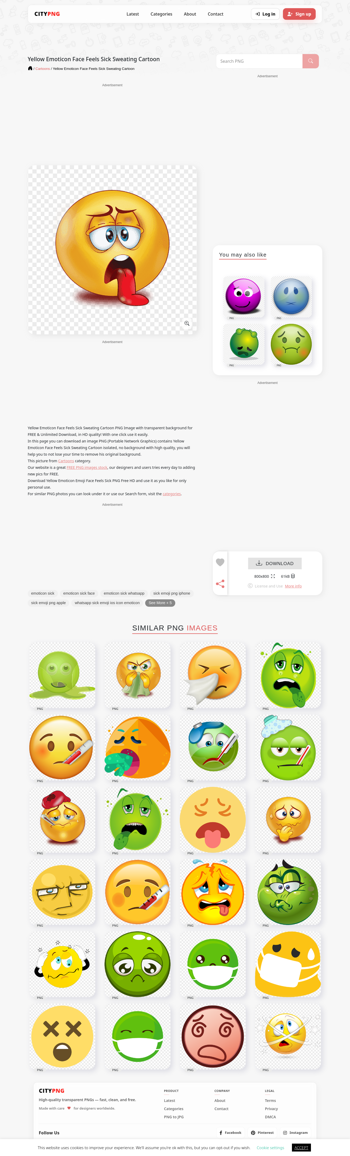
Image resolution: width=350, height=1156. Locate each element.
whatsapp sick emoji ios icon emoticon (107, 603)
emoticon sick (42, 593)
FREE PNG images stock (87, 467)
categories (172, 493)
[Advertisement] (112, 124)
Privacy (271, 1108)
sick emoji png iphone (171, 593)
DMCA (270, 1117)
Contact (215, 14)
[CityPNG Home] (47, 14)
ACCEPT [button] (301, 1147)
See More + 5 (160, 603)
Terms (270, 1100)
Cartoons (66, 460)
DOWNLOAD (275, 563)
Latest (133, 14)
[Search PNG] (259, 61)
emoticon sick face (79, 593)
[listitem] (230, 1133)
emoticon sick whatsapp (124, 593)
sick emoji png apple (48, 603)
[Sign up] (299, 14)
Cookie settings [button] (270, 1147)
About (190, 14)
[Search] (310, 61)
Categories (161, 14)
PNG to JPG (174, 1117)
